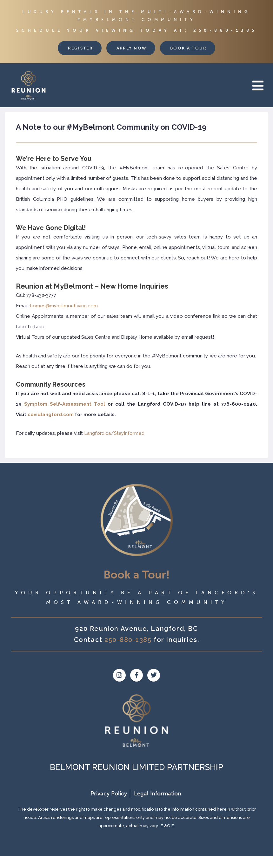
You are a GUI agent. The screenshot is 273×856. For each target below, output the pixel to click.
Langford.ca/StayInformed (114, 433)
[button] (168, 85)
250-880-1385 (225, 30)
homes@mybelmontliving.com (64, 306)
